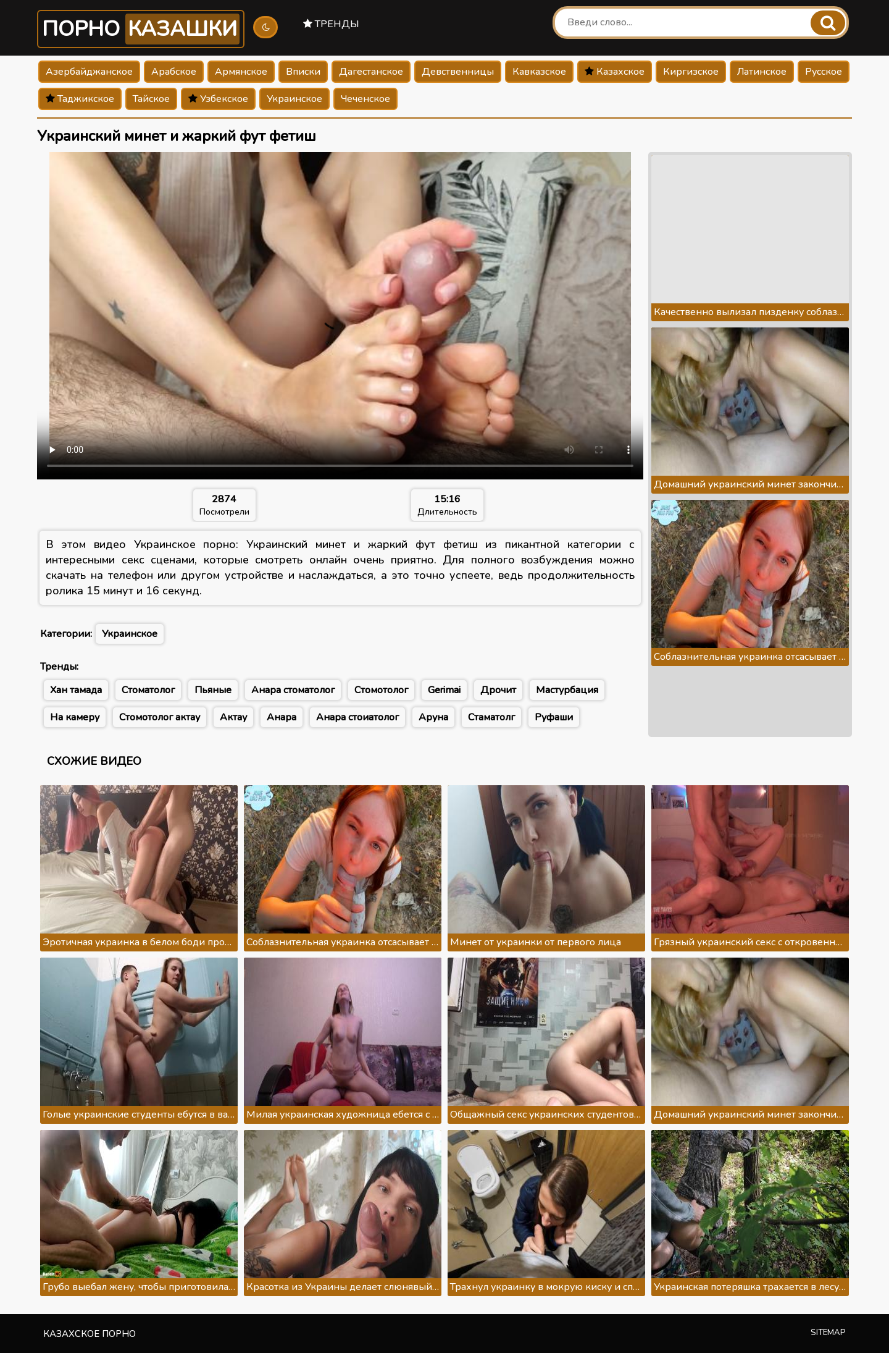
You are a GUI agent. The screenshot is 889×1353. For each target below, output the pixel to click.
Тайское (151, 99)
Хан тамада (76, 690)
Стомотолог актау (159, 717)
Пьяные (213, 690)
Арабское (173, 71)
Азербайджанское (89, 71)
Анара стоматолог (293, 690)
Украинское (294, 99)
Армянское (241, 71)
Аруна (433, 717)
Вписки (303, 71)
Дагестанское (371, 71)
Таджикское (80, 99)
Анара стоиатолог (357, 717)
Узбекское (218, 99)
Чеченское (365, 99)
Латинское (762, 71)
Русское (823, 71)
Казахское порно (89, 1334)
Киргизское (691, 71)
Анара (281, 717)
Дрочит (498, 690)
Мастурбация (567, 690)
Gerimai (444, 690)
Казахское (615, 71)
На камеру (74, 717)
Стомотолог (381, 690)
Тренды (331, 24)
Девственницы (458, 71)
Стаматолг (491, 717)
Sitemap (828, 1332)
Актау (233, 717)
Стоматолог (148, 690)
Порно (141, 29)
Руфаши (554, 717)
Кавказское (539, 71)
